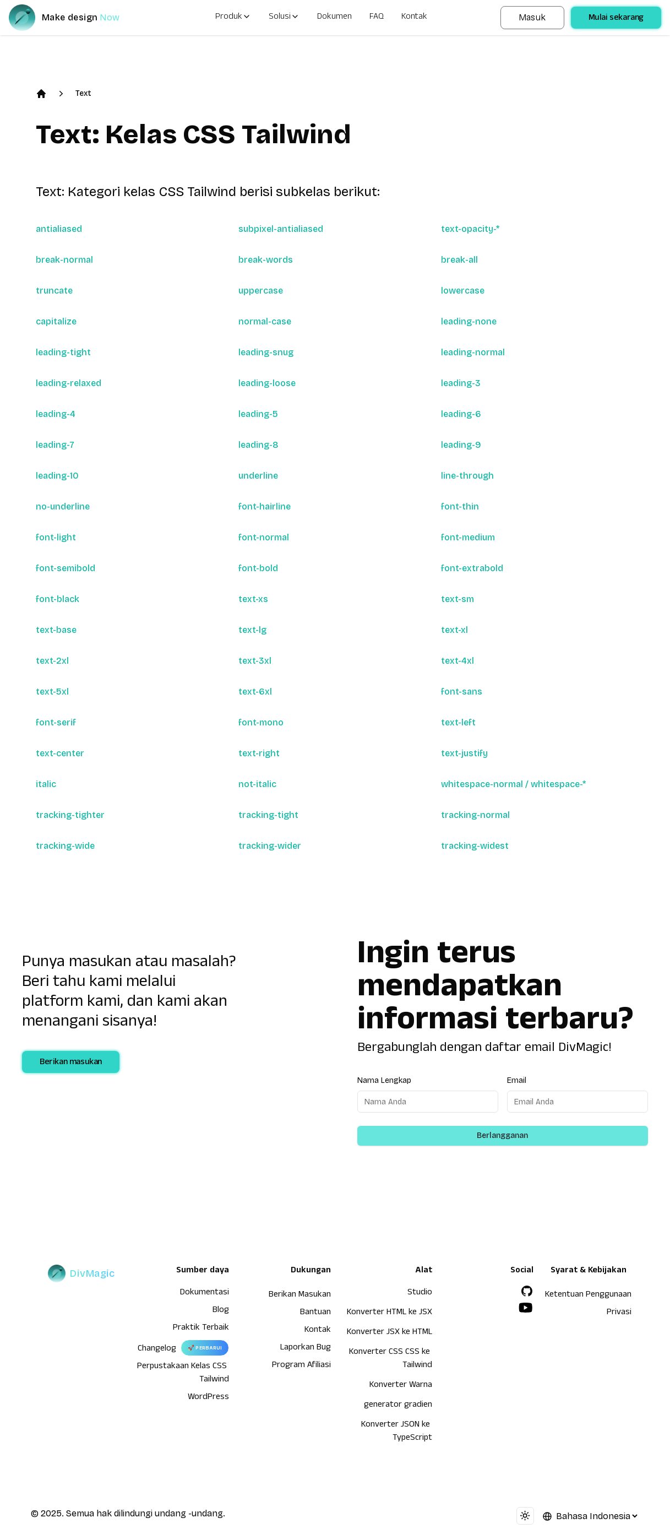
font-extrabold (472, 568)
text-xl (454, 630)
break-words (265, 259)
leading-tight (63, 352)
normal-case (264, 321)
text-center (60, 753)
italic (46, 784)
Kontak (414, 17)
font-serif (56, 722)
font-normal (263, 537)
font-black (57, 599)
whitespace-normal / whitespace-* (513, 784)
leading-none (469, 321)
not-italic (257, 784)
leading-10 (57, 475)
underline (258, 475)
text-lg (252, 630)
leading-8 (258, 445)
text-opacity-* (470, 229)
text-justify (464, 753)
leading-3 (461, 383)
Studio (419, 1293)
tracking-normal (475, 815)
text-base (56, 630)
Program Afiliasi (301, 1366)
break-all (459, 259)
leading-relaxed (68, 383)
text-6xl (255, 691)
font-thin (460, 506)
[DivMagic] (75, 17)
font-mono (261, 722)
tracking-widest (475, 846)
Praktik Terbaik (201, 1328)
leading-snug (265, 352)
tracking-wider (269, 846)
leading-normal (473, 352)
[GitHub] (526, 1291)
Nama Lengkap (384, 1080)
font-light (56, 537)
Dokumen (334, 17)
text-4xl (457, 660)
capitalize (56, 321)
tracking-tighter (70, 815)
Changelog (157, 1349)
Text (83, 93)
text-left (458, 722)
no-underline (63, 506)
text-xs (253, 599)
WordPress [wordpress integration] (208, 1398)
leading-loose (267, 383)
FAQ (376, 17)
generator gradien (398, 1405)
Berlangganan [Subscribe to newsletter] (502, 1135)
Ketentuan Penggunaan (588, 1295)
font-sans (461, 691)
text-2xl (52, 660)
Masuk (532, 17)
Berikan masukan (71, 1063)
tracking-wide (65, 846)
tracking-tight (268, 815)
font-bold (258, 568)
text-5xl (52, 691)
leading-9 (461, 445)
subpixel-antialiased (280, 229)
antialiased (59, 229)
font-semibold (65, 568)
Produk (233, 17)
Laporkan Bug (305, 1348)
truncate (54, 290)
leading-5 (258, 414)
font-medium (468, 537)
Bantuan (315, 1313)
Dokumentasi (204, 1293)
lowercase (462, 290)
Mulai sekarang (616, 18)
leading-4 (55, 414)
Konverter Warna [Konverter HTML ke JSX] (400, 1385)
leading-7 (55, 445)
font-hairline (264, 506)
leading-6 (461, 414)
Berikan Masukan (300, 1295)
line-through (467, 475)
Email (516, 1080)
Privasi (619, 1313)
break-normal (64, 259)
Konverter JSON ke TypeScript (396, 1432)
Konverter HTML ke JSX (389, 1313)
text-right (259, 753)
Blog (221, 1311)
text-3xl (254, 660)
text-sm (457, 599)
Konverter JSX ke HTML (389, 1333)
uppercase (260, 290)
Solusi (284, 17)
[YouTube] (525, 1307)
